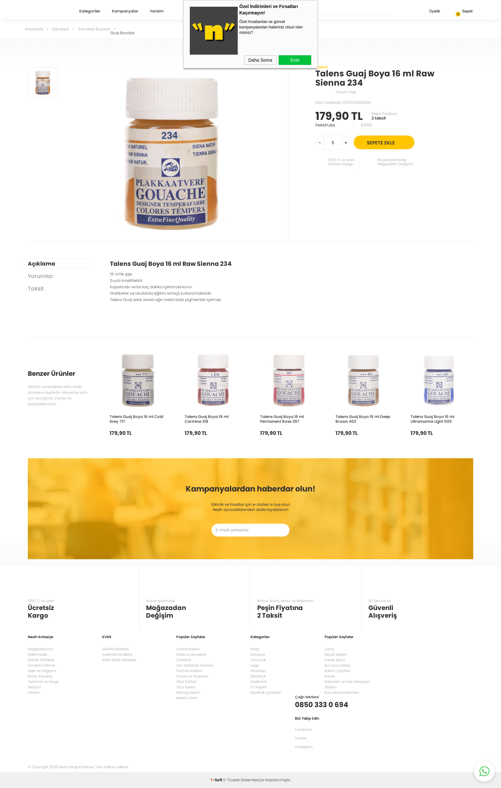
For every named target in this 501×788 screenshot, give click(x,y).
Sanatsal (258, 676)
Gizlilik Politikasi (115, 649)
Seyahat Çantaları (265, 692)
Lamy (329, 649)
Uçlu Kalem (186, 687)
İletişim (34, 687)
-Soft (216, 780)
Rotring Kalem (188, 692)
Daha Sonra (260, 60)
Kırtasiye (257, 654)
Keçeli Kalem (336, 654)
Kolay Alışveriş (40, 676)
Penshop (258, 670)
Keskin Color (186, 697)
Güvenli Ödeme (41, 665)
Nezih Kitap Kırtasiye (46, 11)
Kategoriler (89, 11)
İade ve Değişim (42, 670)
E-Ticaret (231, 780)
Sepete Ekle (389, 142)
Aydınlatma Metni (117, 654)
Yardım (157, 11)
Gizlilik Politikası (41, 659)
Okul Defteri (186, 681)
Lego (254, 665)
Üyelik (429, 11)
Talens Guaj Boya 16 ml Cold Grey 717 (136, 419)
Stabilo (330, 687)
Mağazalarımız (40, 649)
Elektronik (258, 681)
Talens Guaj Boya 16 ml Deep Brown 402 (362, 419)
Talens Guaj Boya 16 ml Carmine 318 (206, 419)
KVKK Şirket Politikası (119, 659)
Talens (321, 67)
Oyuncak (258, 659)
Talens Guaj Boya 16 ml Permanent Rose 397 (282, 419)
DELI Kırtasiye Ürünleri (194, 665)
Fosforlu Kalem (189, 670)
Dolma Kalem (188, 649)
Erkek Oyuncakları (191, 654)
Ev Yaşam (258, 687)
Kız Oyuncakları (338, 665)
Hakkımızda (37, 654)
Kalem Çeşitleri (338, 670)
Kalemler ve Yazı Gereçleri (347, 681)
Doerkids (183, 659)
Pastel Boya (335, 659)
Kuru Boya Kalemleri (342, 692)
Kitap (254, 649)
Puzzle (330, 676)
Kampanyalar (125, 11)
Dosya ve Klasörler (192, 676)
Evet (294, 60)
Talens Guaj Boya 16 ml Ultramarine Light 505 (432, 419)
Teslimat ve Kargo (43, 681)
